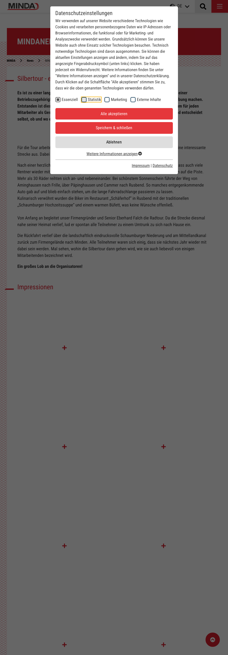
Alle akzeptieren (114, 113)
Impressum (141, 165)
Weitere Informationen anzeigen (114, 153)
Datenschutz (163, 165)
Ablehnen (114, 142)
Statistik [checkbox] (94, 99)
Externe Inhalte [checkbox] (149, 99)
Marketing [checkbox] (119, 99)
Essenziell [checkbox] (70, 99)
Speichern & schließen (114, 127)
